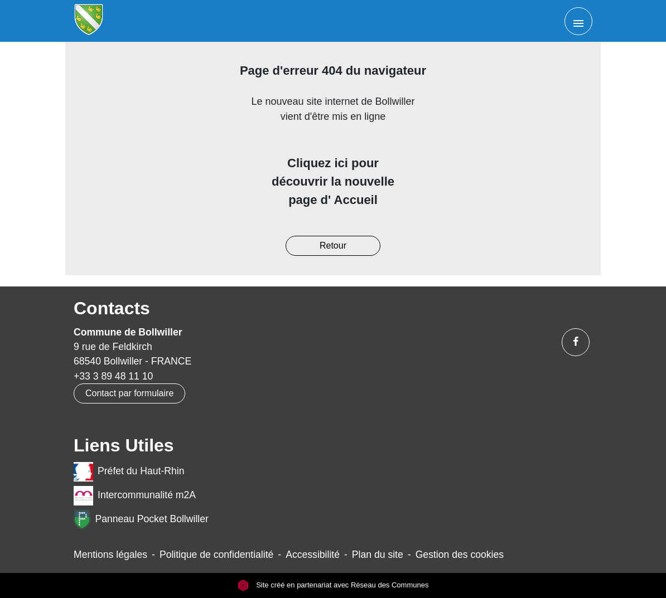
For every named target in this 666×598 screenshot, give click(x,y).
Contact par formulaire (129, 393)
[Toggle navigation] (578, 21)
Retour (333, 245)
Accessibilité (313, 554)
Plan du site (377, 554)
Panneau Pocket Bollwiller (141, 519)
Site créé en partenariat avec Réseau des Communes (333, 585)
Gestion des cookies (460, 554)
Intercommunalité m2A (135, 495)
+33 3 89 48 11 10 (113, 376)
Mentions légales (110, 554)
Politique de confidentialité (216, 554)
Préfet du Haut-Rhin (129, 472)
